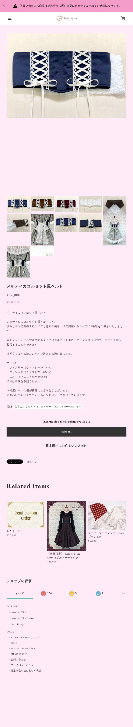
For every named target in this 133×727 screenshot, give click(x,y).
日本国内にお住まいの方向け (66, 446)
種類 (9, 406)
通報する (31, 462)
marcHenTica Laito (22, 618)
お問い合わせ (18, 659)
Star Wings (17, 624)
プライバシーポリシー (23, 665)
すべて (20, 593)
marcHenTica (19, 612)
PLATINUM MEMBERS (23, 648)
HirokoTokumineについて (25, 637)
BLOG (14, 643)
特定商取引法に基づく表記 (26, 670)
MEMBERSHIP (19, 654)
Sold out (66, 431)
